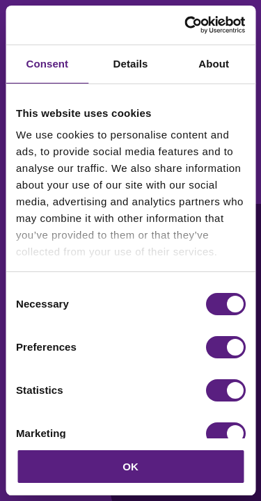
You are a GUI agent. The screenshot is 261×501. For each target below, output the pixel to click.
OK (130, 466)
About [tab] (213, 64)
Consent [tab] (47, 64)
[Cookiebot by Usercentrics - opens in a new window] (186, 25)
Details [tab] (130, 64)
